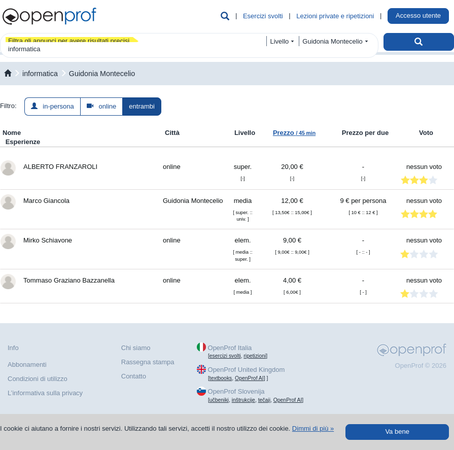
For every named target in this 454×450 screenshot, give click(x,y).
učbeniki (219, 400)
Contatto (133, 376)
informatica (40, 74)
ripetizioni (254, 356)
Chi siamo (136, 348)
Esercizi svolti (263, 16)
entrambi (142, 106)
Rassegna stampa (147, 362)
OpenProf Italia (230, 348)
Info (13, 348)
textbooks (220, 378)
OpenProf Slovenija (236, 391)
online (102, 106)
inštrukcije (243, 400)
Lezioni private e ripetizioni (335, 16)
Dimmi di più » (313, 428)
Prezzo (294, 132)
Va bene (397, 431)
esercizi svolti (225, 356)
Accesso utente (418, 15)
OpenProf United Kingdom (246, 369)
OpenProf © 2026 (420, 365)
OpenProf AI (249, 378)
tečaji (264, 400)
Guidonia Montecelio (102, 74)
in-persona (52, 106)
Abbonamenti (27, 364)
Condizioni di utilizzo (37, 379)
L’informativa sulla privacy (45, 393)
